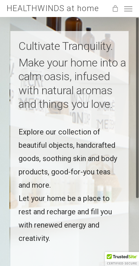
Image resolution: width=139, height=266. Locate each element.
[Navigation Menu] (128, 8)
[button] (122, 259)
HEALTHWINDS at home (53, 8)
